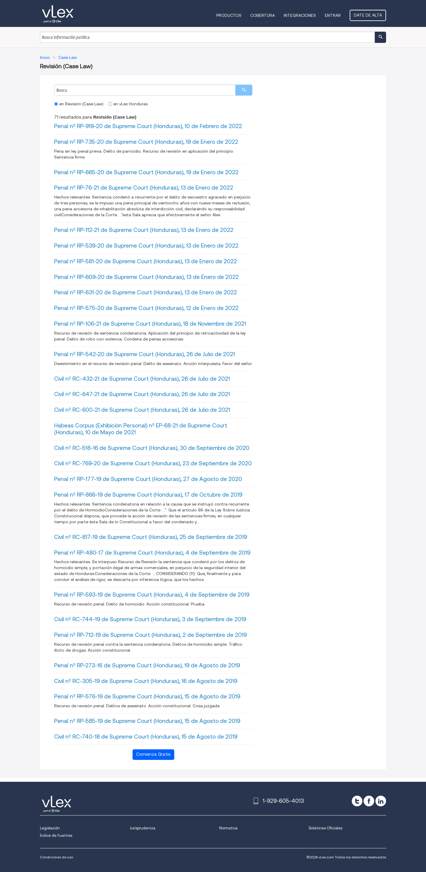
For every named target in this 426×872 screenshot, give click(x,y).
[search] (243, 90)
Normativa (228, 828)
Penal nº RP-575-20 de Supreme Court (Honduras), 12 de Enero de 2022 (146, 308)
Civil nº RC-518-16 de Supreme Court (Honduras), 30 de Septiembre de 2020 (151, 448)
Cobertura (262, 15)
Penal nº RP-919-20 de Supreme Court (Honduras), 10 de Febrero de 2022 (148, 126)
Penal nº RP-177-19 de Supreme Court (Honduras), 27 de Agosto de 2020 (148, 479)
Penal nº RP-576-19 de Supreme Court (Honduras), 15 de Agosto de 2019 (147, 696)
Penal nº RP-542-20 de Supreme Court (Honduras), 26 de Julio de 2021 (144, 354)
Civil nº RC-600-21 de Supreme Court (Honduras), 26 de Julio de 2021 (142, 410)
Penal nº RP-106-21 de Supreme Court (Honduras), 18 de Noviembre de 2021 (150, 324)
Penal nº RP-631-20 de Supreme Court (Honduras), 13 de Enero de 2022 (145, 292)
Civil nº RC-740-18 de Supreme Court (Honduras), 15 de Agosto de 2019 (145, 737)
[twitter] (357, 801)
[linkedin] (380, 801)
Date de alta (368, 15)
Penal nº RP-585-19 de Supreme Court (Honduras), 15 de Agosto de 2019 (147, 721)
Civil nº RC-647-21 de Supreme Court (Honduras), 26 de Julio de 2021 (142, 394)
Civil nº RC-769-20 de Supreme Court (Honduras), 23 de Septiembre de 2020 (153, 463)
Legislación (50, 828)
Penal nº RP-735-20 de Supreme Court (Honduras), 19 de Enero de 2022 (146, 142)
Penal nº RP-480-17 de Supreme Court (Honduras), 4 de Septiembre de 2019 (152, 553)
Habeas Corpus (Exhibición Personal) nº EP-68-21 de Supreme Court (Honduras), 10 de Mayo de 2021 (140, 428)
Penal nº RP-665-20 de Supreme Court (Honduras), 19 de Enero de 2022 (146, 172)
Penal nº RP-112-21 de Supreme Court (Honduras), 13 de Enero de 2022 (143, 230)
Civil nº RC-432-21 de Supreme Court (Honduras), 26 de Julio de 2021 (142, 379)
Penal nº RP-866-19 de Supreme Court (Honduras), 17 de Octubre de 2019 (148, 495)
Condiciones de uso (56, 857)
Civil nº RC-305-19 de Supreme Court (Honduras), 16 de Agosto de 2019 (145, 681)
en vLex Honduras (128, 103)
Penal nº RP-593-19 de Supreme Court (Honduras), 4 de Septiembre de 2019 (151, 595)
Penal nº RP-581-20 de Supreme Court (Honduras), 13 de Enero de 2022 (145, 261)
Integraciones (300, 15)
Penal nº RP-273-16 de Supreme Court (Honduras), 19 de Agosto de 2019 (147, 665)
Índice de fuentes (56, 835)
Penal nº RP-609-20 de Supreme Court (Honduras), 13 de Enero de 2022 (146, 277)
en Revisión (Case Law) (79, 103)
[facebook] (369, 801)
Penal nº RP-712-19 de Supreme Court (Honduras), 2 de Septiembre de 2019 (150, 635)
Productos (228, 15)
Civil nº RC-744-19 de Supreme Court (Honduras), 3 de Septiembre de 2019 (150, 619)
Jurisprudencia (142, 828)
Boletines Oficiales (325, 828)
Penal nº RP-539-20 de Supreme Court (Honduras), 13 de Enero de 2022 (146, 246)
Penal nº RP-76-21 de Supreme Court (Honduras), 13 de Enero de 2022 (143, 188)
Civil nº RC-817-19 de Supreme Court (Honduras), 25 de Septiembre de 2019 (150, 537)
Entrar (333, 15)
